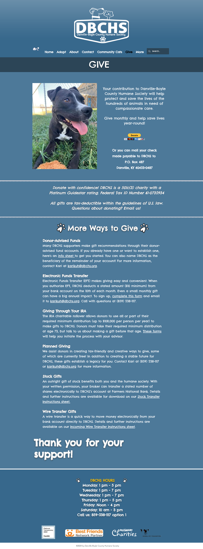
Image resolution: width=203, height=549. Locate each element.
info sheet (66, 256)
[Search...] (157, 51)
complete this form (127, 296)
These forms (152, 331)
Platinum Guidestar (68, 192)
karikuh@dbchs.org (82, 266)
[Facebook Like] (37, 52)
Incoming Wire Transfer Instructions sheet (102, 427)
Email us (131, 208)
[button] (134, 136)
